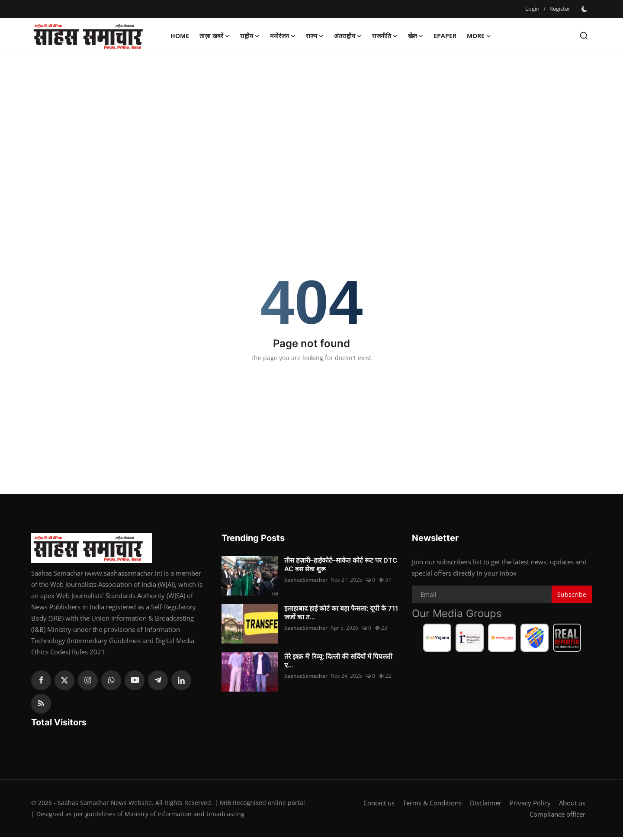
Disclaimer (485, 802)
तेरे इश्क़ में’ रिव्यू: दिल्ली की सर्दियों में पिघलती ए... (338, 660)
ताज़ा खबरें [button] (214, 36)
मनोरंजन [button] (282, 36)
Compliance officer (557, 814)
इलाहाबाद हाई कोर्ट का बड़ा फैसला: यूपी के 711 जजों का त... (341, 612)
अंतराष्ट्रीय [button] (348, 36)
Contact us (379, 802)
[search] (584, 36)
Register (559, 9)
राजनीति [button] (385, 36)
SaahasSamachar (306, 579)
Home (179, 36)
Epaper (445, 36)
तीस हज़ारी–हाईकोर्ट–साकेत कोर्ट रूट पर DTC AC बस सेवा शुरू (340, 564)
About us (572, 802)
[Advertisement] (311, 123)
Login (532, 9)
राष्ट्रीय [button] (250, 36)
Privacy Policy (530, 802)
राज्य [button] (315, 36)
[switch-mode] (585, 9)
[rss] (41, 704)
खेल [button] (415, 36)
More (479, 36)
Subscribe (571, 594)
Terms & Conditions (432, 802)
